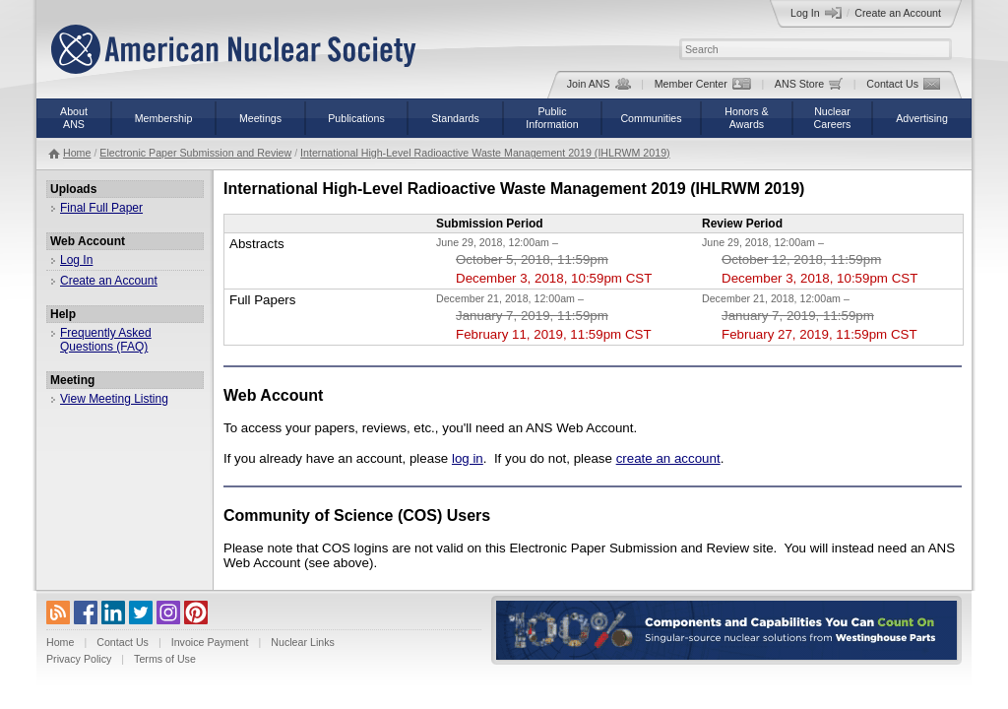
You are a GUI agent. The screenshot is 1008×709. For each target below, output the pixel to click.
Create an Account (897, 13)
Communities (650, 118)
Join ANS (599, 84)
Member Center (703, 84)
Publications (356, 118)
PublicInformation (552, 117)
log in (467, 458)
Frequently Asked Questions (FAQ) (106, 340)
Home (77, 153)
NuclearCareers (832, 117)
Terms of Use (165, 659)
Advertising (922, 118)
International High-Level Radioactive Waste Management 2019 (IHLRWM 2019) (485, 153)
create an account (668, 458)
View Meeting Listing (114, 399)
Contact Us (903, 84)
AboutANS (74, 117)
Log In (816, 13)
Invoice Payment (210, 642)
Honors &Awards (746, 117)
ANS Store (809, 84)
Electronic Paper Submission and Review (195, 153)
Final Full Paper (101, 208)
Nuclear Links (303, 642)
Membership (164, 118)
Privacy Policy (78, 659)
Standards (455, 118)
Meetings (260, 118)
